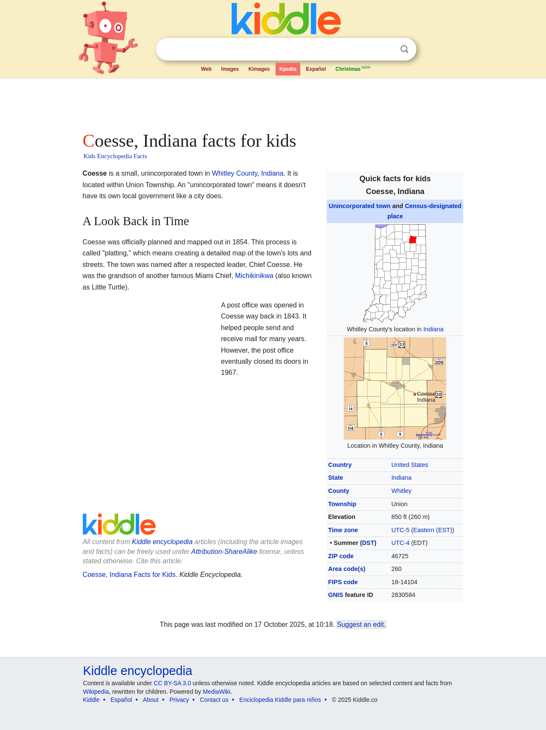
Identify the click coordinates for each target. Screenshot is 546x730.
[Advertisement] (272, 102)
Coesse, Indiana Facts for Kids (129, 574)
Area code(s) (346, 568)
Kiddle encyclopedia (162, 541)
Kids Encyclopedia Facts (115, 156)
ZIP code (341, 556)
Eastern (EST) (432, 530)
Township (342, 504)
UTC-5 (401, 530)
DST (368, 542)
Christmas (353, 68)
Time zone (343, 530)
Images (230, 69)
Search (404, 49)
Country (339, 464)
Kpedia (287, 69)
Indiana (434, 329)
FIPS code (343, 582)
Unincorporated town (360, 206)
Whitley (402, 490)
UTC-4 (401, 542)
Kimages (259, 69)
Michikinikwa (254, 275)
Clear (387, 49)
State (335, 477)
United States (410, 464)
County (338, 490)
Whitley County (234, 173)
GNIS (335, 594)
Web (206, 69)
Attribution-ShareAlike (224, 551)
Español (316, 69)
